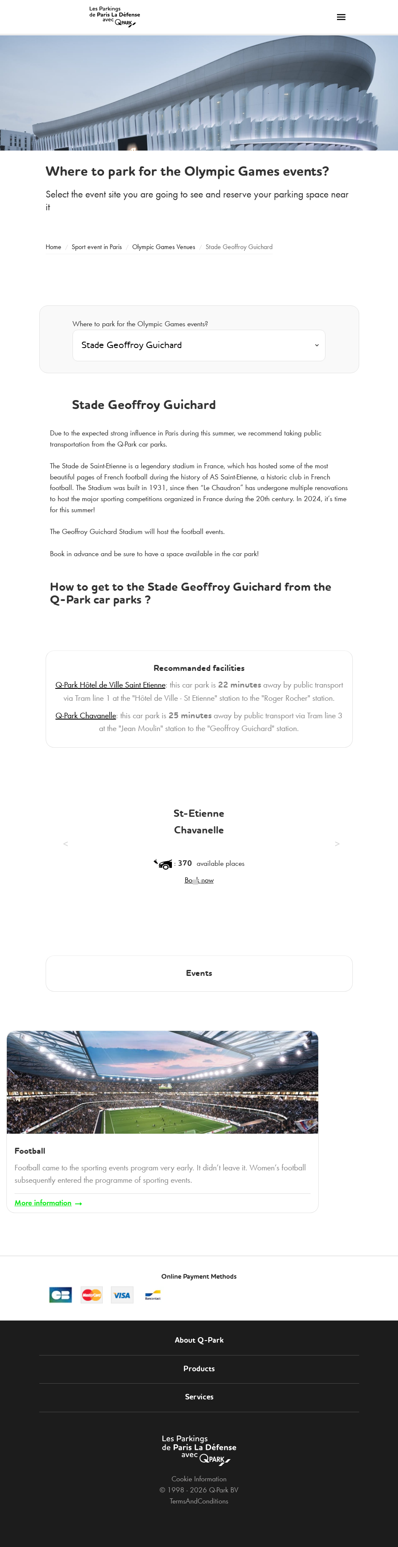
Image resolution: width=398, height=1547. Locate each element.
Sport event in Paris (97, 247)
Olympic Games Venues (163, 247)
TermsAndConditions (199, 1501)
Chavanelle (85, 715)
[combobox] (199, 345)
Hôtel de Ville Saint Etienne (110, 684)
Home (53, 247)
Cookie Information (199, 1478)
